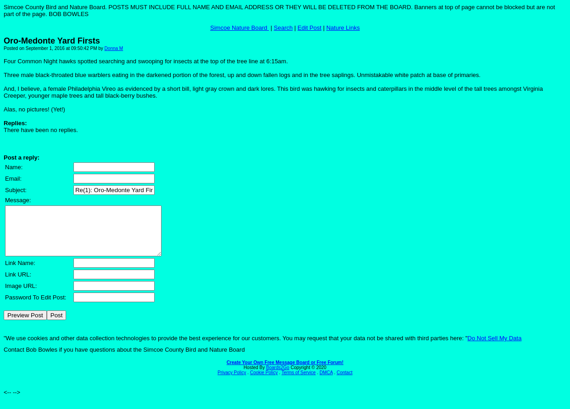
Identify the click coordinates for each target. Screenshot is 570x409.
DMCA (326, 382)
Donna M (114, 48)
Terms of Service (298, 382)
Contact (344, 382)
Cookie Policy (264, 382)
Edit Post (309, 27)
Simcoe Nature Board (239, 27)
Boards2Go (278, 377)
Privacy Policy (232, 382)
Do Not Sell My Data (495, 347)
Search (283, 27)
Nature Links (343, 27)
